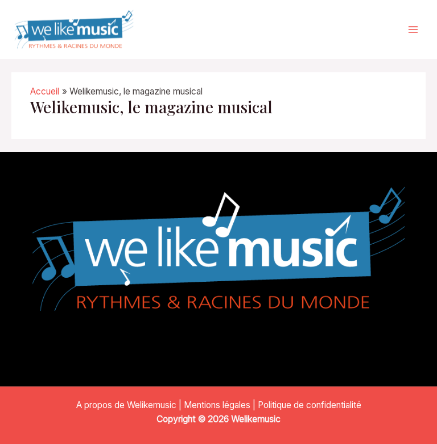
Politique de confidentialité (309, 405)
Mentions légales (217, 405)
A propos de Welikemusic (126, 405)
